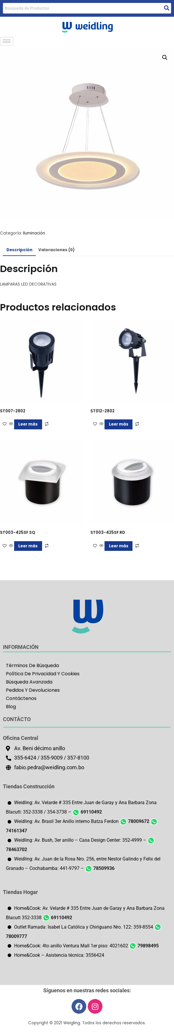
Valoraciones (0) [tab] (56, 250)
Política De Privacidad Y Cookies (42, 673)
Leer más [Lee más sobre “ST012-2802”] (118, 424)
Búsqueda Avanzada (29, 682)
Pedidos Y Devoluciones (33, 690)
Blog (11, 706)
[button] (165, 57)
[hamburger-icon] (6, 41)
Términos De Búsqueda (32, 665)
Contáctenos (21, 698)
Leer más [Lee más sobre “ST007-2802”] (28, 424)
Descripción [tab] (19, 250)
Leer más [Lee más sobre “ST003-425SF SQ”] (28, 546)
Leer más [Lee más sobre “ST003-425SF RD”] (118, 546)
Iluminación (34, 233)
